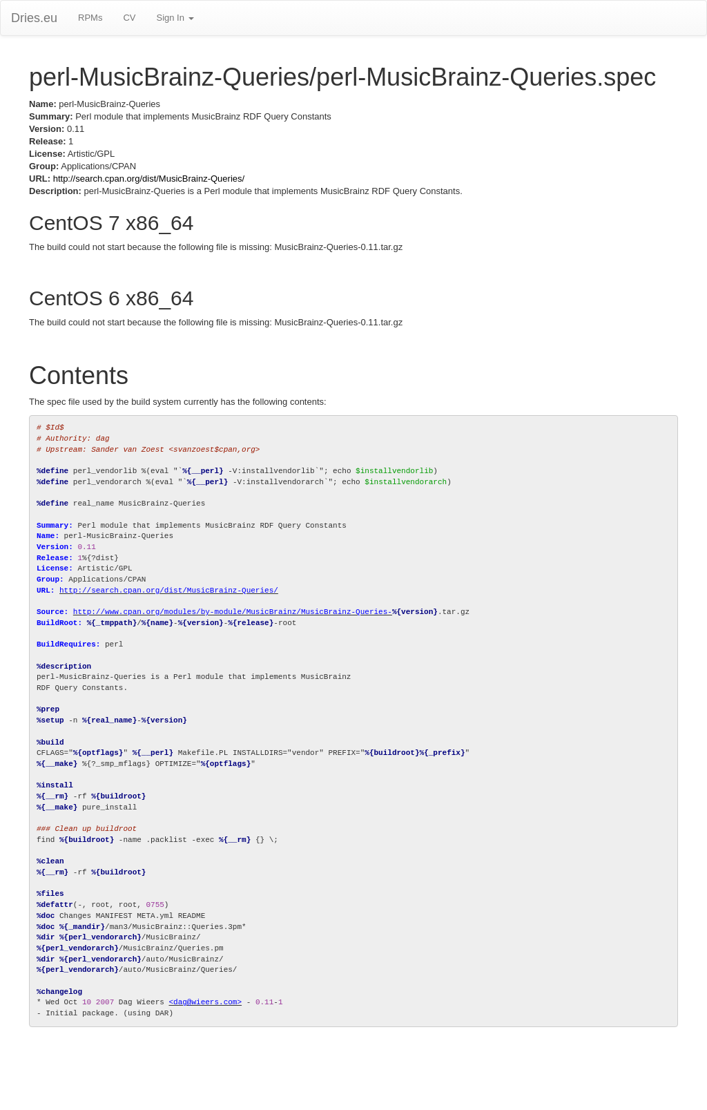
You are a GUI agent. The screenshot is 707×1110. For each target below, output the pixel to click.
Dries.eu (34, 18)
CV (129, 17)
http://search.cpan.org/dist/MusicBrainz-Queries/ (148, 178)
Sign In (174, 17)
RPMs (90, 17)
